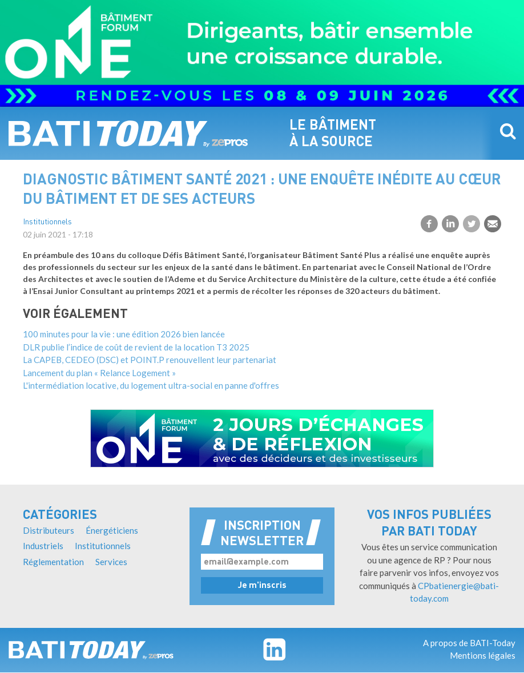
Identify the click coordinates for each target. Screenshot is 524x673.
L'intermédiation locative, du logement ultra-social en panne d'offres (151, 385)
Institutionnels (47, 222)
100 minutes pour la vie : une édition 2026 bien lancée (124, 334)
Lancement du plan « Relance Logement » (99, 373)
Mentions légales (482, 655)
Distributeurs (48, 530)
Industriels (43, 546)
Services (111, 562)
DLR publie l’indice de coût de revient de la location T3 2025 (136, 347)
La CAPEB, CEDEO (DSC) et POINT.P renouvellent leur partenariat (149, 359)
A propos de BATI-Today (469, 643)
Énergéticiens (112, 530)
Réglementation (53, 562)
